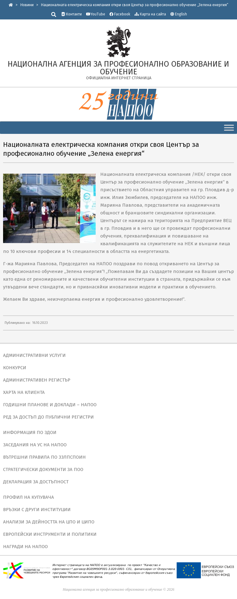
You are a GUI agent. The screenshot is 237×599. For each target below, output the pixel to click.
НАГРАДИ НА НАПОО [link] (25, 546)
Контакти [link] (71, 14)
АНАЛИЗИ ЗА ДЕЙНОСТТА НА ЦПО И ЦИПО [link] (48, 522)
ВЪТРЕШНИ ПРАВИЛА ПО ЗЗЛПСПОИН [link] (44, 457)
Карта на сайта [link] (150, 14)
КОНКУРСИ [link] (14, 367)
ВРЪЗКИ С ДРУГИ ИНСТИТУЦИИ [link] (37, 509)
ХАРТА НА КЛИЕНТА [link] (24, 392)
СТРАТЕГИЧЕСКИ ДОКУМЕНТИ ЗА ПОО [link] (43, 469)
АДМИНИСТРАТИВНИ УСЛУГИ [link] (34, 355)
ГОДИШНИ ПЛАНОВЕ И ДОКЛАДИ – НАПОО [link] (50, 404)
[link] (11, 5)
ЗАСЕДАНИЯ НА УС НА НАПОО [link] (35, 445)
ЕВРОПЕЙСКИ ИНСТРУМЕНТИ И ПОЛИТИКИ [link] (50, 534)
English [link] (181, 14)
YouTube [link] (95, 14)
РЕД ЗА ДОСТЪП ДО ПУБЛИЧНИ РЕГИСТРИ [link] (48, 417)
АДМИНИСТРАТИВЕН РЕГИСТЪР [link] (36, 380)
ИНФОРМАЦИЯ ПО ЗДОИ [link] (29, 432)
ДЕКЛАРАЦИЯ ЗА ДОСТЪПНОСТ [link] (36, 482)
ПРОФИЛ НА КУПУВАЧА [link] (28, 497)
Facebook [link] (120, 14)
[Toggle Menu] (229, 127)
